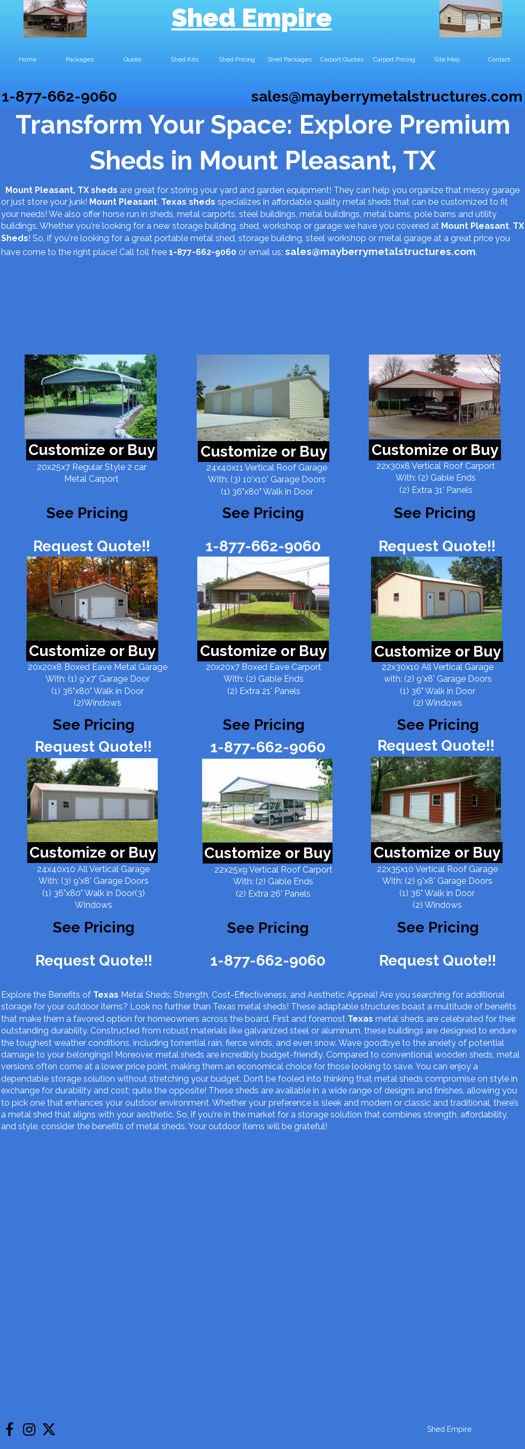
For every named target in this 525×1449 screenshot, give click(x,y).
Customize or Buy (91, 450)
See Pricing (435, 513)
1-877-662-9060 (59, 96)
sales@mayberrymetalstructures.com (386, 96)
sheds (202, 202)
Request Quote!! (91, 546)
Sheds (14, 238)
